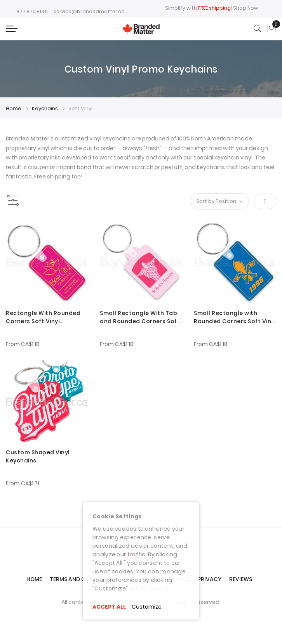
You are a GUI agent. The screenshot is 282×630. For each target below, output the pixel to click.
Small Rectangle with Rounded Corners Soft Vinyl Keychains (235, 317)
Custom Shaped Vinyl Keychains (38, 456)
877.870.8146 (32, 11)
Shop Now (245, 8)
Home (14, 108)
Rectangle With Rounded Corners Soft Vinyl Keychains (43, 317)
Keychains (45, 108)
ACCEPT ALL (109, 607)
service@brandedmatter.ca (89, 11)
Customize (147, 607)
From (23, 344)
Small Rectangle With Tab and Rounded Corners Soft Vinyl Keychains (140, 317)
